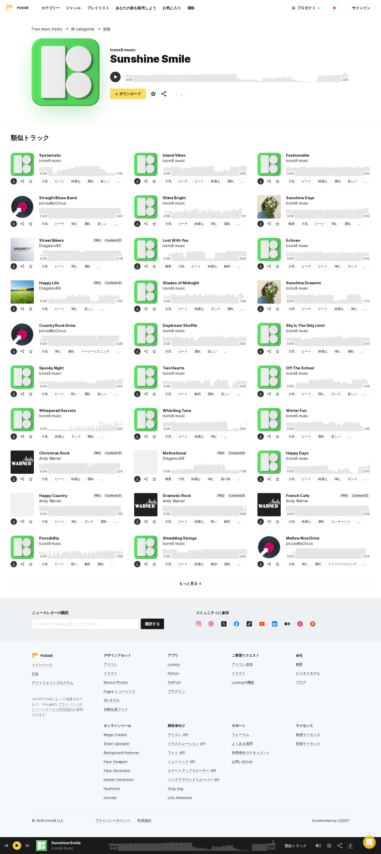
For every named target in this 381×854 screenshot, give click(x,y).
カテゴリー (50, 8)
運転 (90, 181)
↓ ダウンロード (128, 93)
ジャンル (73, 8)
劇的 (227, 266)
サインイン (361, 8)
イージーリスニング (95, 351)
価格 (191, 8)
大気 (45, 181)
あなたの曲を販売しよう (136, 8)
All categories (83, 29)
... (181, 93)
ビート (59, 181)
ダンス (352, 266)
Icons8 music (123, 50)
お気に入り (171, 8)
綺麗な (76, 181)
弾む (74, 224)
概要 (291, 224)
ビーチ (183, 181)
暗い (74, 394)
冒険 (106, 29)
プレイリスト (98, 8)
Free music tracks (47, 29)
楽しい (105, 181)
